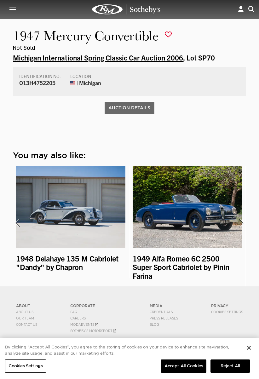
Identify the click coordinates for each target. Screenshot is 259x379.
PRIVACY (219, 305)
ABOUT (23, 305)
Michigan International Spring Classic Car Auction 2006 (98, 57)
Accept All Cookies (183, 368)
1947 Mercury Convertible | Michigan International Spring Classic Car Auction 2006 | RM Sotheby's (126, 9)
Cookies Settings (227, 312)
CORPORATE (82, 305)
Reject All (230, 368)
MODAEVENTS (84, 324)
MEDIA (156, 305)
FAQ (74, 312)
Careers (78, 318)
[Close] (249, 350)
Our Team (25, 318)
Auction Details (129, 107)
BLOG (154, 324)
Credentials (161, 312)
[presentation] (17, 223)
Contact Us (26, 324)
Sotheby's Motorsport (93, 331)
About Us (24, 312)
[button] (241, 9)
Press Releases (164, 318)
